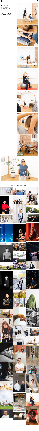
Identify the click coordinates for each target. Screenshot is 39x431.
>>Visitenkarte (3, 17)
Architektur (16, 185)
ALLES (12, 185)
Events (21, 185)
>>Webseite (3, 15)
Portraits (26, 185)
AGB (1, 429)
